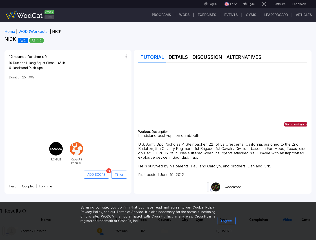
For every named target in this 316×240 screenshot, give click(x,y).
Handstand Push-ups (27, 68)
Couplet (28, 186)
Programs (161, 15)
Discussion (207, 57)
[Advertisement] (222, 98)
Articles (304, 15)
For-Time (45, 186)
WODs (184, 15)
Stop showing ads (295, 124)
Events (231, 15)
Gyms (251, 15)
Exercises (207, 15)
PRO (49, 17)
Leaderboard (276, 15)
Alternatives (244, 57)
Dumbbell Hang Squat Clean (34, 63)
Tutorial (152, 57)
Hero (12, 186)
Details (178, 57)
